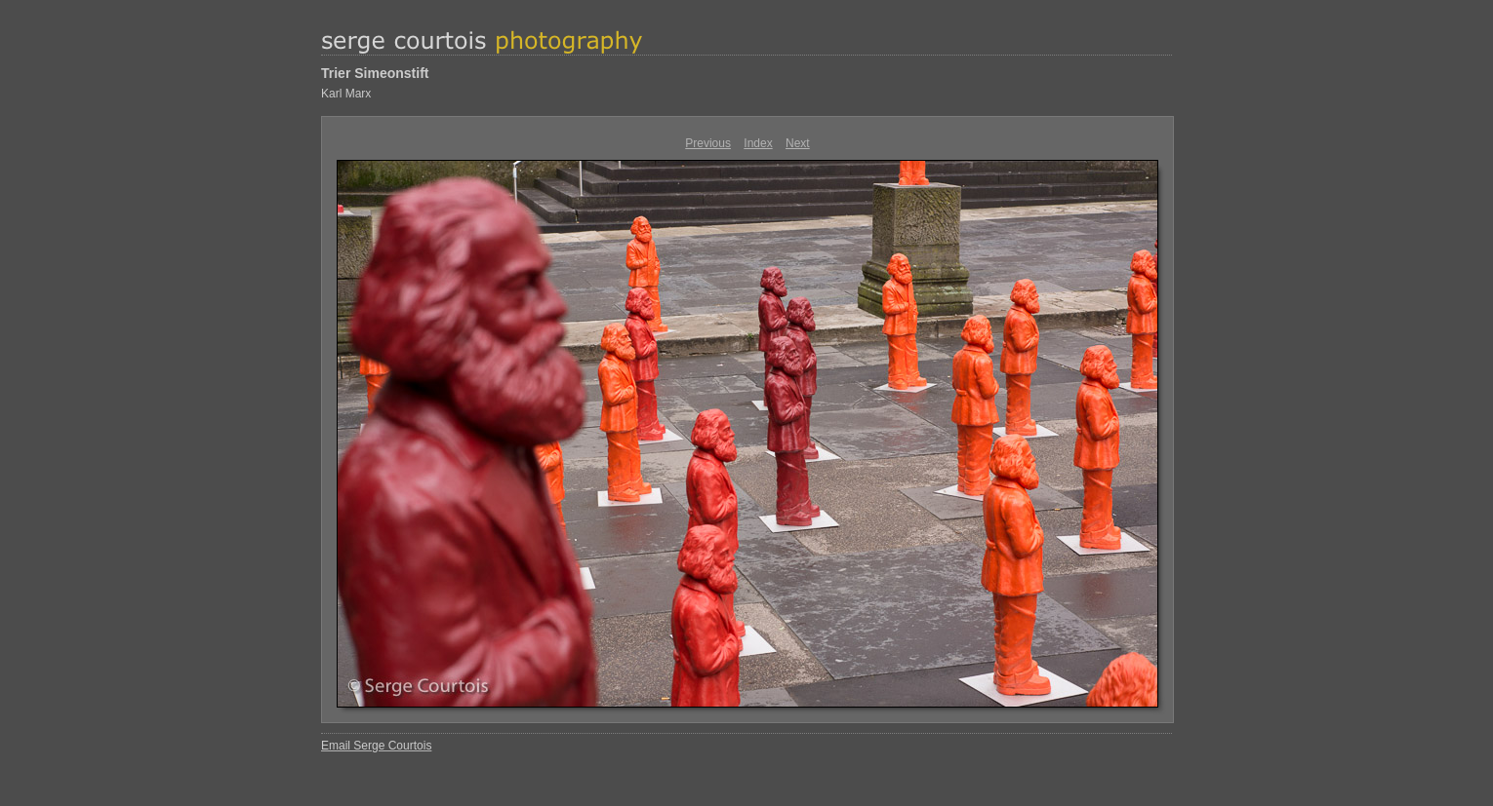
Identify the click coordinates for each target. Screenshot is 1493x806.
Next (798, 143)
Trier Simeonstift (374, 73)
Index (758, 143)
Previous (708, 143)
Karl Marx (346, 93)
